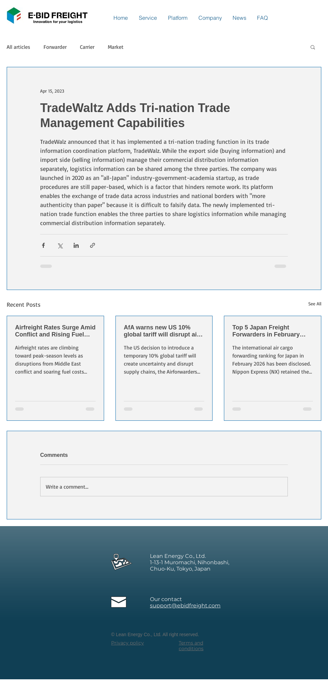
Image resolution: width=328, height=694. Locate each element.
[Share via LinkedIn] (76, 245)
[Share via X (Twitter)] (60, 245)
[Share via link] (92, 245)
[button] (313, 46)
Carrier (87, 46)
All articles (18, 46)
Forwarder (55, 46)
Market (116, 46)
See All (314, 303)
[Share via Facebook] (43, 245)
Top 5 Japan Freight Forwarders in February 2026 (266, 331)
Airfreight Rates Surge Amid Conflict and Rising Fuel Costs (55, 331)
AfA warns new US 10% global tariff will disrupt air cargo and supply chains (161, 331)
